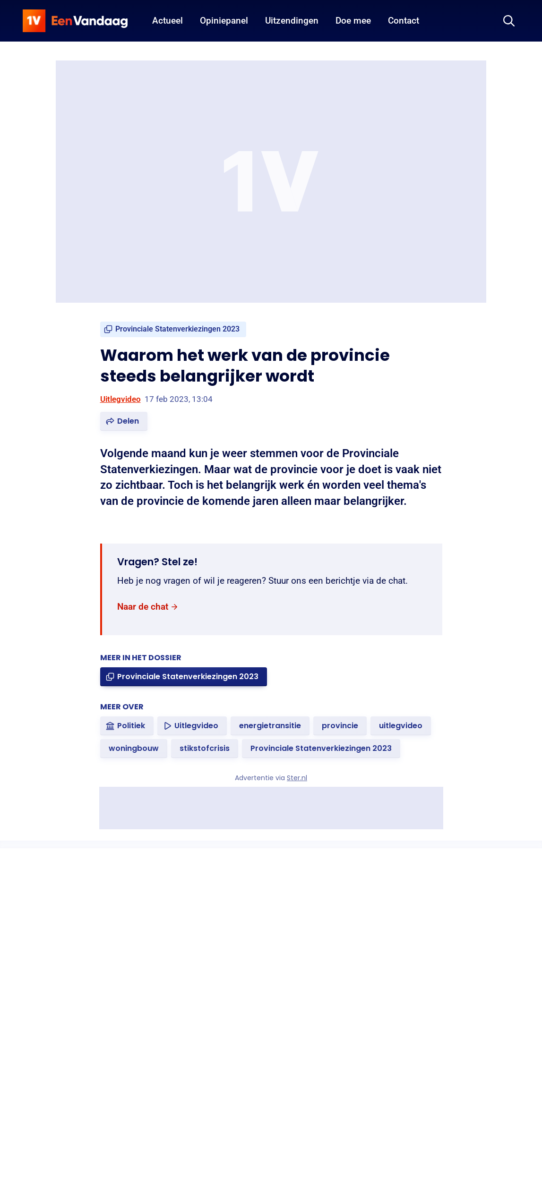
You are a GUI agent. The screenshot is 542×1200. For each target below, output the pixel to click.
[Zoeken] (509, 20)
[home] (75, 20)
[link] (173, 329)
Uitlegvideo (120, 399)
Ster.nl (297, 778)
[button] (123, 421)
